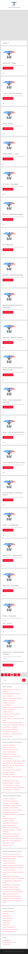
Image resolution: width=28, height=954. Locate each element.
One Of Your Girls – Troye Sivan (10, 731)
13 (15, 674)
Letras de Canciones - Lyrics (9, 942)
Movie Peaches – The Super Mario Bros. (12, 734)
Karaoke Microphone (8, 918)
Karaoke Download (19, 65)
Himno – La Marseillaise (10, 525)
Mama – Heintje (8, 124)
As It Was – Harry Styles (10, 184)
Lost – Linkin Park (7, 705)
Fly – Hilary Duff (8, 245)
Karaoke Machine (7, 916)
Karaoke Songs (6, 922)
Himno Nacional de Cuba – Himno (14, 462)
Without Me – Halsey (9, 63)
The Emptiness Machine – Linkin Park (11, 693)
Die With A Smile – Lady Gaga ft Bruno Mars (13, 707)
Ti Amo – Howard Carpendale (12, 93)
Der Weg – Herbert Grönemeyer (13, 275)
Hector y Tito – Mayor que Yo (12, 555)
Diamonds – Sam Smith (8, 716)
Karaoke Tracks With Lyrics (9, 927)
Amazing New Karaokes (8, 911)
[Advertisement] (14, 25)
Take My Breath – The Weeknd (10, 727)
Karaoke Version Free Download (10, 929)
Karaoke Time (6, 925)
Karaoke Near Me (7, 920)
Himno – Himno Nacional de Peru (13, 432)
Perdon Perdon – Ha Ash (11, 154)
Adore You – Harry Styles (11, 585)
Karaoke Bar (6, 913)
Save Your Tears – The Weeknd (10, 729)
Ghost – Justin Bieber (8, 696)
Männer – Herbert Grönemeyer (13, 214)
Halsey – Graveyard (9, 616)
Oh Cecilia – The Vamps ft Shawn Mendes (12, 722)
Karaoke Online (6, 940)
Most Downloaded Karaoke (9, 931)
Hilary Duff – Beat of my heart (12, 337)
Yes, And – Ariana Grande (9, 709)
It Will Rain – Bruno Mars (8, 702)
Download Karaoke (8, 68)
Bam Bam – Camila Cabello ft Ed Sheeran (13, 698)
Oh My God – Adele (7, 736)
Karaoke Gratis (6, 944)
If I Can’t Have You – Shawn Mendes (11, 714)
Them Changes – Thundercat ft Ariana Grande (14, 725)
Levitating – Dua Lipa (8, 711)
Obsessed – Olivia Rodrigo (9, 700)
